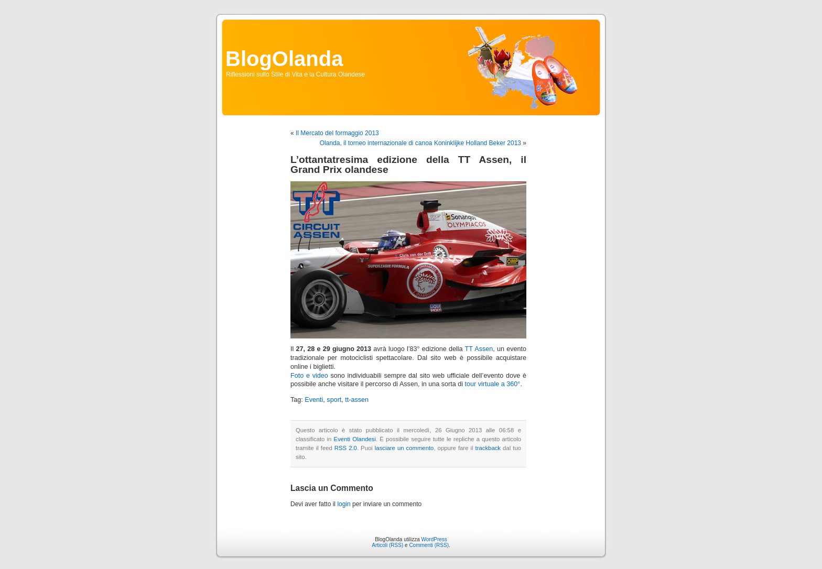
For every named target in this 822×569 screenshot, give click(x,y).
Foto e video (309, 375)
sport (334, 399)
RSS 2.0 (345, 448)
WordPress (434, 539)
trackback (488, 448)
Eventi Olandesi (355, 439)
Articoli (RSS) (387, 545)
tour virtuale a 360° (493, 384)
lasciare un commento (404, 448)
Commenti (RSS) (429, 545)
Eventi (314, 399)
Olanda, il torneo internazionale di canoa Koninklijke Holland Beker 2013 (420, 143)
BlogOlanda (284, 58)
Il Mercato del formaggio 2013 (337, 133)
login (343, 504)
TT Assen (479, 349)
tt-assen (357, 399)
